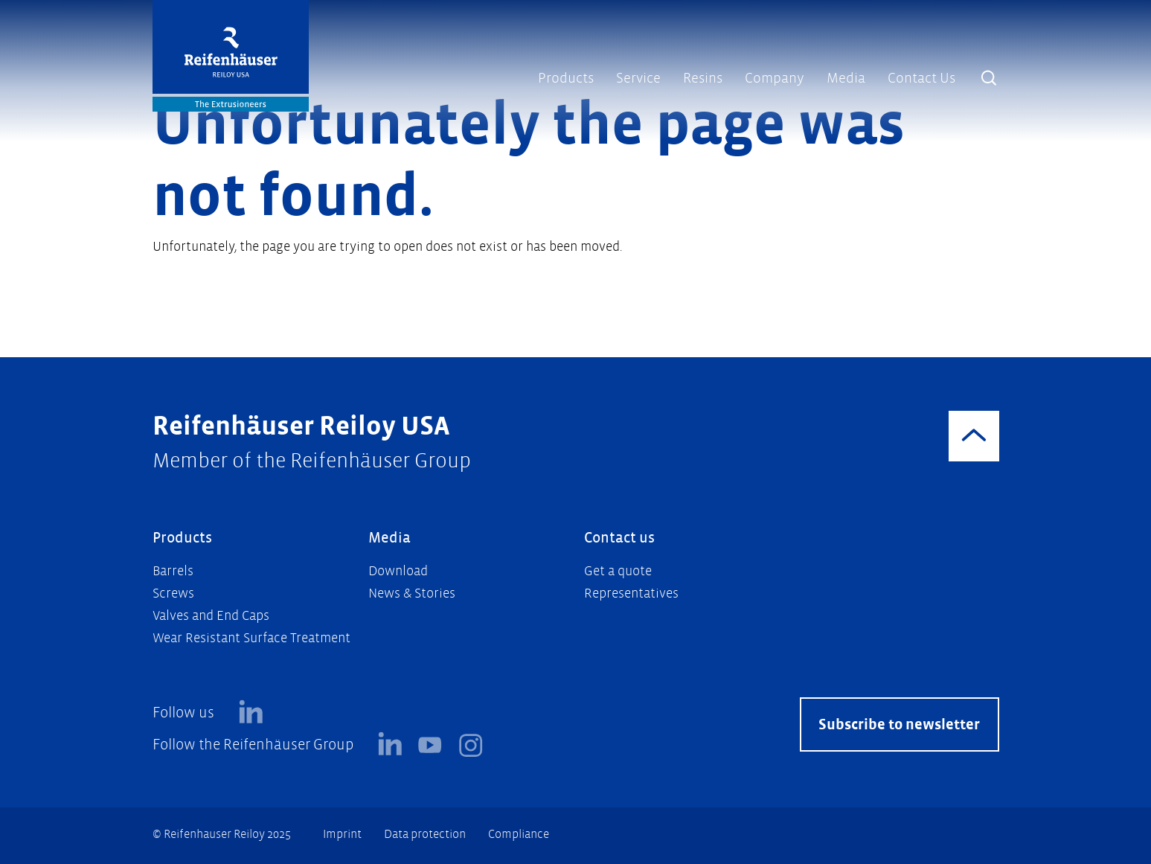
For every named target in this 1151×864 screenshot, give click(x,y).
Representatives (631, 593)
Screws (173, 593)
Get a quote (618, 571)
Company (774, 78)
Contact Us (921, 78)
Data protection (425, 834)
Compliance (518, 834)
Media (846, 78)
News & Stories (411, 593)
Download (398, 571)
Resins (702, 78)
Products (566, 78)
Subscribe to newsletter (899, 724)
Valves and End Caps (211, 616)
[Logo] (231, 56)
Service (638, 78)
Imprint (342, 834)
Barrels (173, 571)
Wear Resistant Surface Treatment (251, 638)
